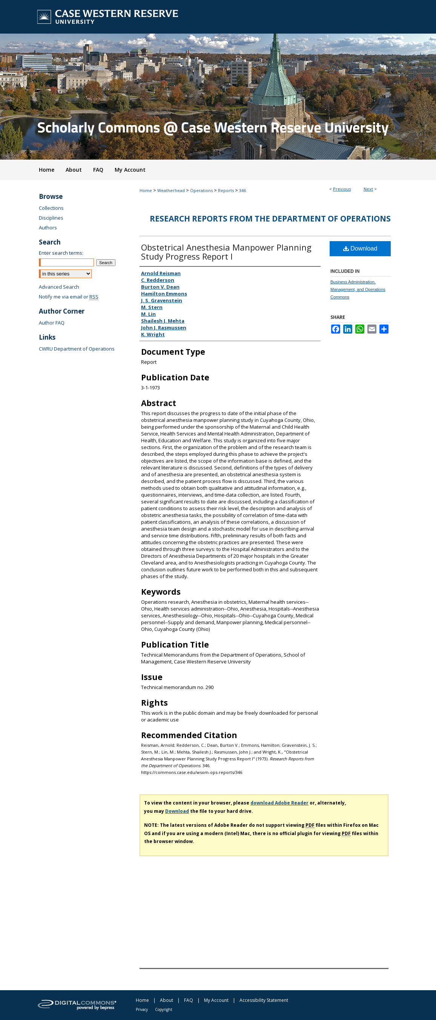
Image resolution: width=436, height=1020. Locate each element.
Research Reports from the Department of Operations (270, 218)
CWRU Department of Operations (77, 348)
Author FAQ (51, 322)
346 (242, 190)
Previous (342, 189)
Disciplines (51, 217)
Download (360, 248)
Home (146, 190)
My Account (216, 1000)
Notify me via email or (68, 296)
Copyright (163, 1009)
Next (368, 189)
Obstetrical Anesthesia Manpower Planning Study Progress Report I (226, 252)
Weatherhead (171, 190)
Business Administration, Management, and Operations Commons (357, 289)
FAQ (188, 1000)
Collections (51, 208)
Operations (201, 190)
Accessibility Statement (263, 1000)
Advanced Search (59, 286)
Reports (226, 190)
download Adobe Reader (279, 803)
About (166, 1000)
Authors (48, 227)
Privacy (142, 1009)
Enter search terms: (61, 252)
